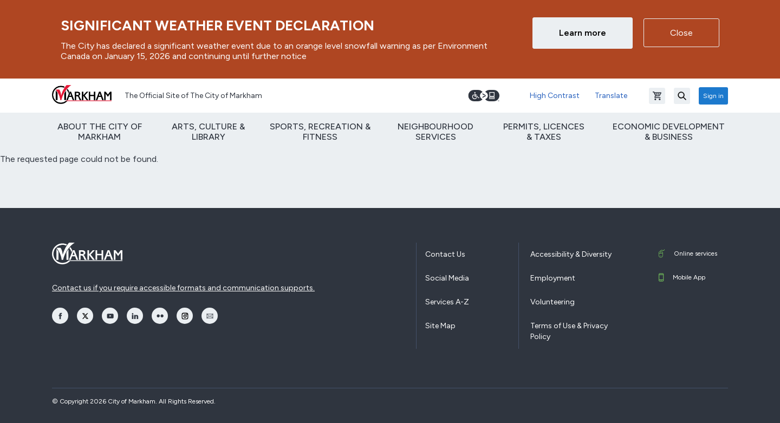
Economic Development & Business (669, 131)
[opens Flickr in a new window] (160, 316)
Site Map (440, 325)
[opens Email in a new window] (210, 316)
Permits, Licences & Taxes (543, 131)
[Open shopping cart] (657, 96)
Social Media (447, 278)
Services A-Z (447, 302)
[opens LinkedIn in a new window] (135, 316)
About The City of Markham (99, 131)
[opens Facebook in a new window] (60, 316)
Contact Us (445, 254)
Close (681, 33)
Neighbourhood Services (435, 131)
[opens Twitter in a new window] (85, 316)
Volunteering (552, 302)
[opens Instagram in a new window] (185, 316)
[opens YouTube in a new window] (110, 316)
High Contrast (555, 95)
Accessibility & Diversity (571, 254)
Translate (611, 95)
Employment (552, 278)
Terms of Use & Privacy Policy (569, 331)
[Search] (682, 96)
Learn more (582, 33)
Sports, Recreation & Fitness (320, 131)
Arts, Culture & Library (208, 131)
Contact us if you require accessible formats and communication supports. (183, 287)
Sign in (713, 96)
